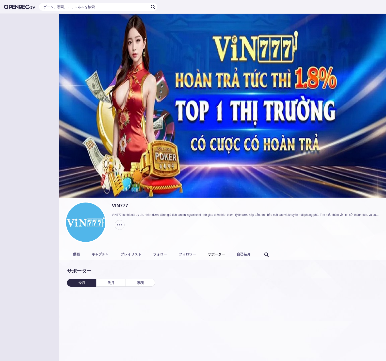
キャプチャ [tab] (100, 254)
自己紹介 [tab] (244, 254)
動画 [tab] (76, 254)
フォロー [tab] (160, 254)
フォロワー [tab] (187, 254)
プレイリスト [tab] (131, 254)
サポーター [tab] (216, 254)
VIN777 (120, 205)
